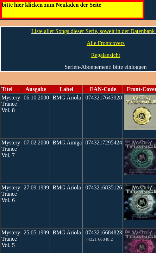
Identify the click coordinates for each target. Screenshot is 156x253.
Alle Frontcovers (106, 43)
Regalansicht (105, 55)
